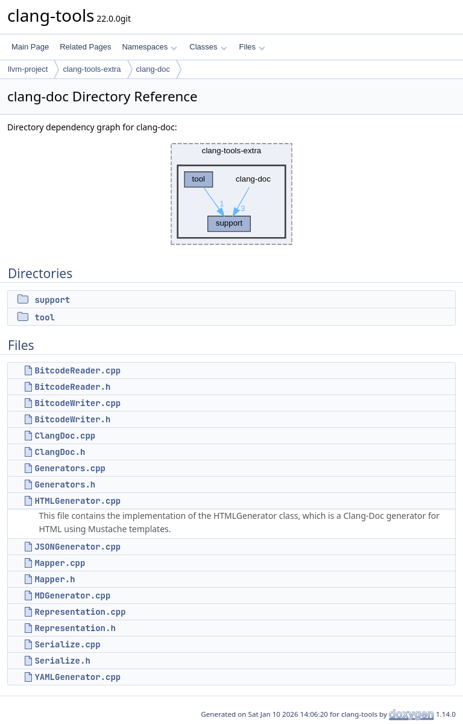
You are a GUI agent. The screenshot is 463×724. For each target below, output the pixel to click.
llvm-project (28, 69)
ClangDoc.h (59, 451)
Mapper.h (54, 579)
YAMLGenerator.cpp (77, 677)
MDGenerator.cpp (72, 595)
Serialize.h (62, 660)
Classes (208, 46)
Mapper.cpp (59, 562)
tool (44, 317)
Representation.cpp (79, 611)
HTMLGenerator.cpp (77, 500)
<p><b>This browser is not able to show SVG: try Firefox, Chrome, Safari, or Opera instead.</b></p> (231, 194)
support (52, 299)
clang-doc (153, 69)
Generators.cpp (70, 468)
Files (252, 46)
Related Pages (85, 46)
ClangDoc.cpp (64, 435)
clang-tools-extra (92, 69)
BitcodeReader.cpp (77, 370)
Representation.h (74, 628)
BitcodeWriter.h (72, 419)
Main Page (30, 46)
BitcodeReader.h (72, 386)
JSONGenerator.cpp (77, 546)
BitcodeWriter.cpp (77, 403)
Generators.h (64, 484)
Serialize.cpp (67, 644)
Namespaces (149, 46)
